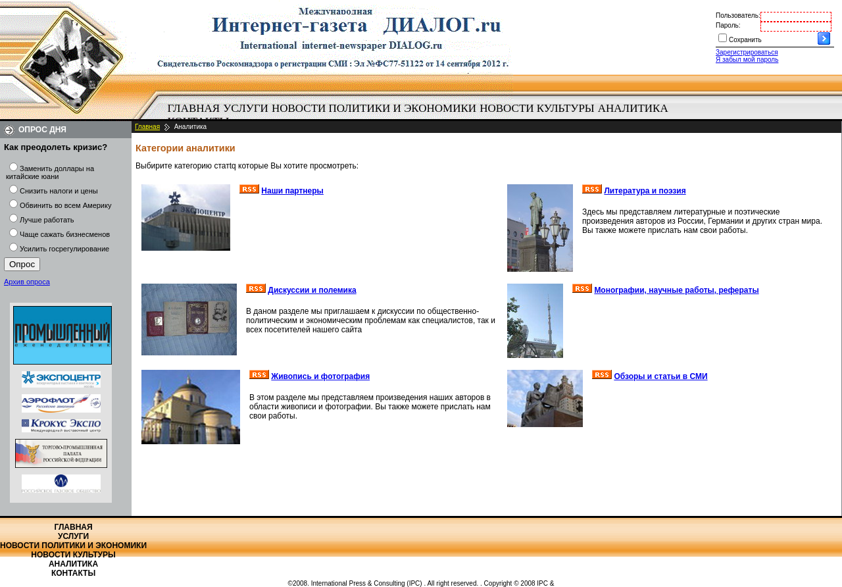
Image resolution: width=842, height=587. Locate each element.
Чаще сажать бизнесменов (65, 234)
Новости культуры (537, 108)
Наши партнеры (292, 190)
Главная (194, 108)
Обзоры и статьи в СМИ (660, 376)
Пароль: (728, 25)
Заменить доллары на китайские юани (50, 172)
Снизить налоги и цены (59, 191)
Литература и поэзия (644, 190)
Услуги (245, 108)
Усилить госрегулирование (64, 249)
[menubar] (421, 115)
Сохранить (745, 39)
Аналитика (633, 108)
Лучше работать (47, 220)
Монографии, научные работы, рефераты (676, 290)
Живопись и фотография (320, 376)
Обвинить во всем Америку (65, 205)
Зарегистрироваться (747, 52)
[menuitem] (194, 108)
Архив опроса (27, 282)
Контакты (73, 573)
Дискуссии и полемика (312, 290)
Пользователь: (738, 15)
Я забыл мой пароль (747, 59)
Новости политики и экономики (374, 108)
